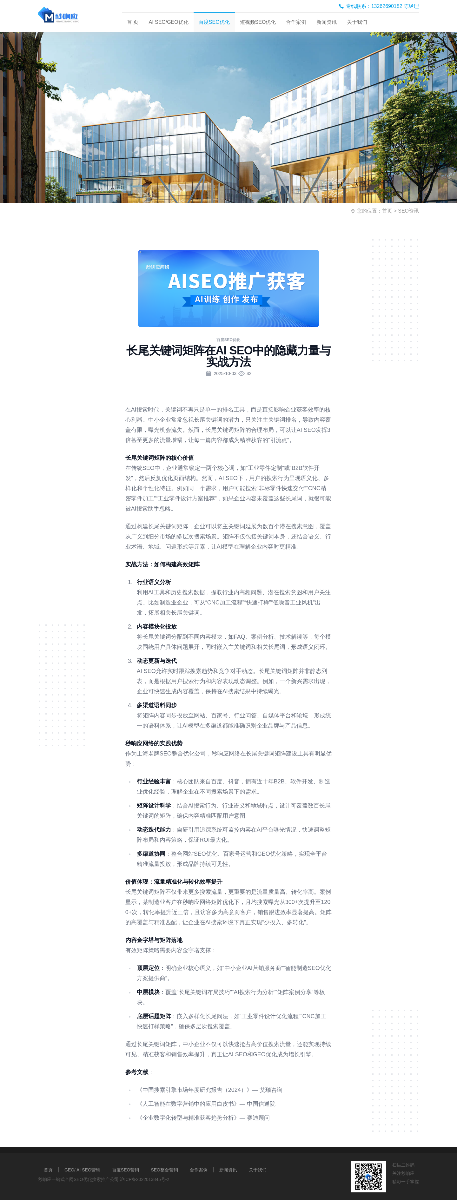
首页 (387, 211)
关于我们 (357, 22)
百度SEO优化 (214, 22)
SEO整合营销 (164, 1169)
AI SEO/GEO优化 (168, 22)
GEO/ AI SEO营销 (82, 1169)
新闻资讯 (326, 22)
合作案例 (296, 22)
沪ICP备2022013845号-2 (144, 1179)
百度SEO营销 (125, 1169)
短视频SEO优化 (258, 22)
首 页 (132, 22)
